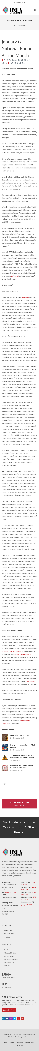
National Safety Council (22, 654)
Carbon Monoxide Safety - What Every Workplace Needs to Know (22, 756)
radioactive (25, 297)
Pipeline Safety (9, 962)
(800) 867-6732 (19, 2)
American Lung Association (11, 651)
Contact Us (19, 1045)
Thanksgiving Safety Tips (19, 735)
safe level (15, 276)
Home (6, 1043)
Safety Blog (21, 25)
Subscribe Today (9, 1010)
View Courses (8, 950)
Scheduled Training (10, 953)
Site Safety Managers (11, 959)
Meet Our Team (9, 934)
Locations (7, 937)
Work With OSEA (19, 803)
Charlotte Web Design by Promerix (19, 1037)
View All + (7, 966)
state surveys (31, 681)
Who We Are (8, 931)
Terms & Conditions (16, 1043)
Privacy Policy (29, 1043)
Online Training (9, 956)
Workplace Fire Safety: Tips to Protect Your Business (21, 767)
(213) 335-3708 (27, 905)
